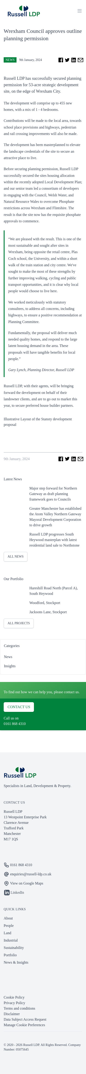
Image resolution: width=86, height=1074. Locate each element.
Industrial (11, 940)
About (8, 918)
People (9, 926)
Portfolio (10, 955)
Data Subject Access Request (25, 1019)
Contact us (19, 707)
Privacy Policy (14, 1003)
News (10, 60)
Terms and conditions (19, 1008)
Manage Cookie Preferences (24, 1025)
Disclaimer (12, 1014)
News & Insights (16, 962)
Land (7, 933)
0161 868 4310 (15, 724)
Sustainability (14, 948)
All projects (19, 623)
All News (16, 556)
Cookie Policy (14, 997)
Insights (10, 666)
